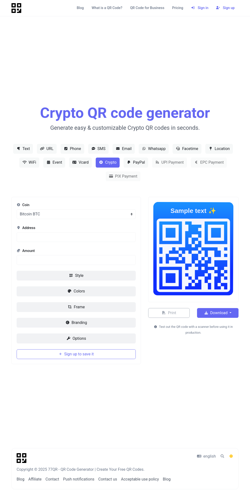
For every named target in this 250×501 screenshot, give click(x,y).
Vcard (80, 162)
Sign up (225, 8)
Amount (26, 251)
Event (54, 162)
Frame (76, 307)
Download (216, 313)
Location (219, 148)
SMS (98, 148)
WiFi (29, 162)
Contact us (107, 479)
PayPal (136, 162)
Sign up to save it (76, 354)
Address (26, 228)
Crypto (107, 162)
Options (76, 338)
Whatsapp (154, 148)
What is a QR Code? (107, 8)
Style (76, 275)
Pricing (177, 8)
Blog (80, 8)
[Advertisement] (125, 66)
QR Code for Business (147, 8)
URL (46, 148)
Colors (76, 291)
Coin (23, 205)
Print (169, 313)
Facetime (187, 148)
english (206, 456)
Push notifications (78, 479)
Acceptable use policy (140, 479)
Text (23, 148)
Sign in (199, 8)
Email (124, 148)
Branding (76, 322)
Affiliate (35, 479)
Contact (52, 479)
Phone (72, 148)
